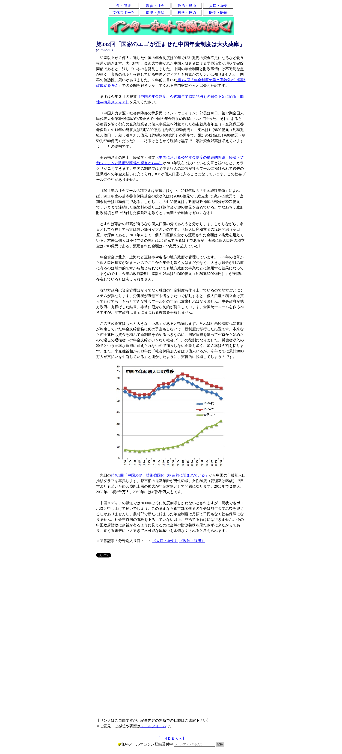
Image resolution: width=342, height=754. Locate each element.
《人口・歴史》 (165, 541)
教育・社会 (155, 6)
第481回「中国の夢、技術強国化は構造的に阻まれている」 (160, 475)
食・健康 (123, 6)
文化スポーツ (124, 13)
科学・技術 (187, 13)
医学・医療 (218, 13)
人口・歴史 (218, 6)
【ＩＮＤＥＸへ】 (171, 738)
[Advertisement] (171, 597)
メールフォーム (153, 726)
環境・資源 (155, 13)
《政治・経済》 (192, 541)
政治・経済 (187, 6)
